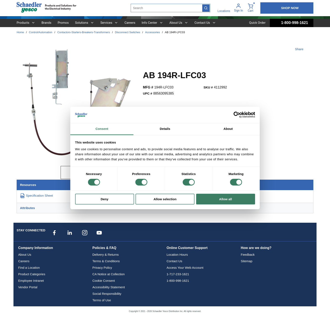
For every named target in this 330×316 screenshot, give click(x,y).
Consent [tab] (102, 128)
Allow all (225, 199)
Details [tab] (165, 128)
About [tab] (228, 128)
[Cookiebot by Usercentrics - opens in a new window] (236, 115)
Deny (104, 199)
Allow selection (164, 199)
